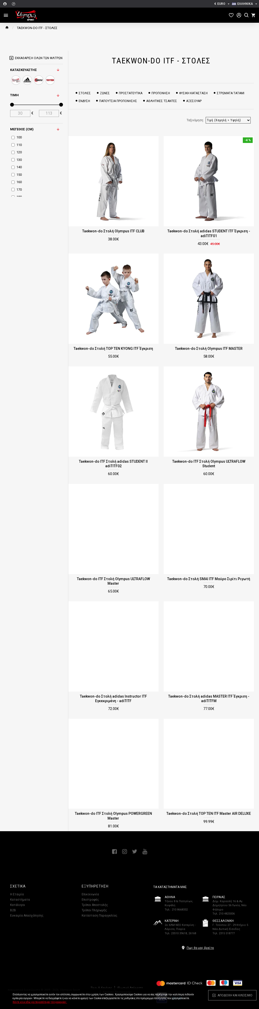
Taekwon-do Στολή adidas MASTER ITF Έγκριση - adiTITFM (208, 698)
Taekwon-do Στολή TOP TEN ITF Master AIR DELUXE (208, 813)
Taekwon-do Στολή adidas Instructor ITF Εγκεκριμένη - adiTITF (113, 698)
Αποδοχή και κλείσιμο (235, 995)
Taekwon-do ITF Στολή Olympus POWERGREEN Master (113, 815)
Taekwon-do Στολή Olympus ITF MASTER (209, 349)
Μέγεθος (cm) (22, 129)
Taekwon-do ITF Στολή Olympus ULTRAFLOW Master (113, 581)
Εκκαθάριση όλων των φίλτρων (38, 58)
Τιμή (14, 95)
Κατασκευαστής (23, 70)
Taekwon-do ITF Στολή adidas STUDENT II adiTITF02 (113, 463)
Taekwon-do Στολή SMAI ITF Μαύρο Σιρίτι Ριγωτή (208, 579)
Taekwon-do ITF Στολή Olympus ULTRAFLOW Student (208, 463)
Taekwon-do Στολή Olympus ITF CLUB (113, 231)
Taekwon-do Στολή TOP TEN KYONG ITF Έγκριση (113, 349)
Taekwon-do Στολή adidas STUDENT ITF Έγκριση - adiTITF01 (208, 233)
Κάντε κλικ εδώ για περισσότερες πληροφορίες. (40, 1002)
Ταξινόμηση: (195, 120)
